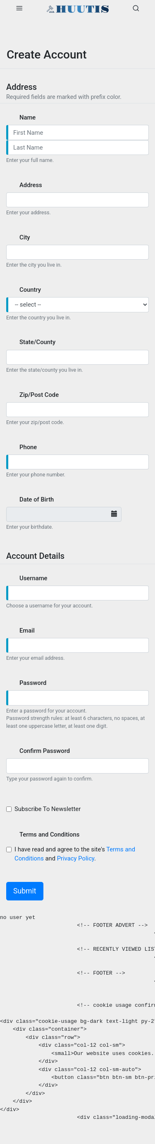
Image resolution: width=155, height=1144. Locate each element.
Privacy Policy (75, 858)
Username (33, 578)
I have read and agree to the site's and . (74, 854)
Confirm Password (44, 751)
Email (27, 630)
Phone (28, 447)
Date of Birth (36, 499)
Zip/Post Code (39, 395)
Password (32, 683)
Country (30, 289)
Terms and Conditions (49, 834)
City (24, 237)
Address (30, 185)
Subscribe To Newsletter (48, 809)
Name (27, 117)
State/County (37, 342)
